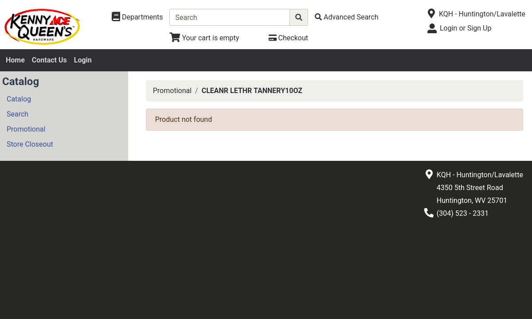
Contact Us (49, 60)
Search (17, 114)
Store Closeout (30, 144)
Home (15, 60)
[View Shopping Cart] (204, 38)
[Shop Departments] (137, 17)
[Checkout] (288, 38)
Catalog (19, 99)
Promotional (26, 129)
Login (83, 60)
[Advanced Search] (347, 17)
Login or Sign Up (465, 28)
